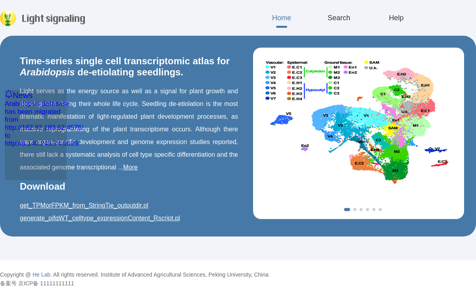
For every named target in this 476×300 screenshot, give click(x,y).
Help (396, 18)
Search (339, 18)
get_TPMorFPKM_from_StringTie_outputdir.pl (84, 205)
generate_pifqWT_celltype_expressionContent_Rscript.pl (100, 218)
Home (281, 18)
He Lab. (42, 274)
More (130, 167)
